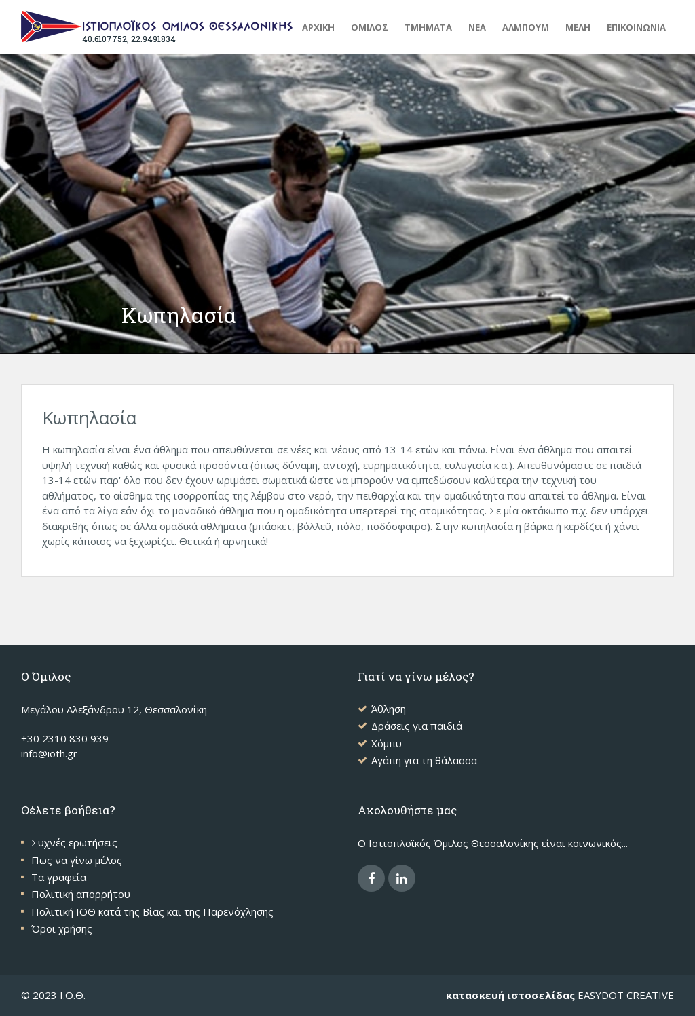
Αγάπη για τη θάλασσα (424, 760)
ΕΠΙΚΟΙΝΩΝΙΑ (636, 27)
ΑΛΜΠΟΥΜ (525, 27)
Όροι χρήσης (61, 928)
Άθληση (388, 708)
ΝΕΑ (477, 27)
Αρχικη (318, 27)
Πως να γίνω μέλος (76, 860)
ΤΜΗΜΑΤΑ (428, 27)
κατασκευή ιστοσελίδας (510, 995)
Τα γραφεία (58, 877)
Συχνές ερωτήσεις (74, 842)
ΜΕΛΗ (577, 27)
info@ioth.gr (49, 753)
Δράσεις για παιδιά (416, 725)
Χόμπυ (386, 743)
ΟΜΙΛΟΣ (369, 27)
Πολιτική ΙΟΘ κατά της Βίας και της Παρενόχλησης (152, 911)
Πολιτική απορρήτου (80, 894)
